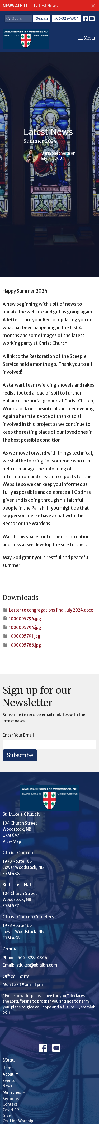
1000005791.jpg (21, 636)
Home (8, 1068)
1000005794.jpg (22, 627)
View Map (12, 841)
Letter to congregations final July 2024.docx (48, 610)
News (7, 1086)
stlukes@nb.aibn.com (36, 965)
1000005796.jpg (22, 618)
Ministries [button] (14, 1092)
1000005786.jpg (22, 645)
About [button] (11, 1074)
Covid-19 (11, 1109)
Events (9, 1080)
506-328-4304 (66, 18)
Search (42, 18)
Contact (10, 1104)
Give (7, 1115)
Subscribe (20, 755)
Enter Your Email (18, 735)
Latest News (46, 5)
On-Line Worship (18, 1120)
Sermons (11, 1098)
